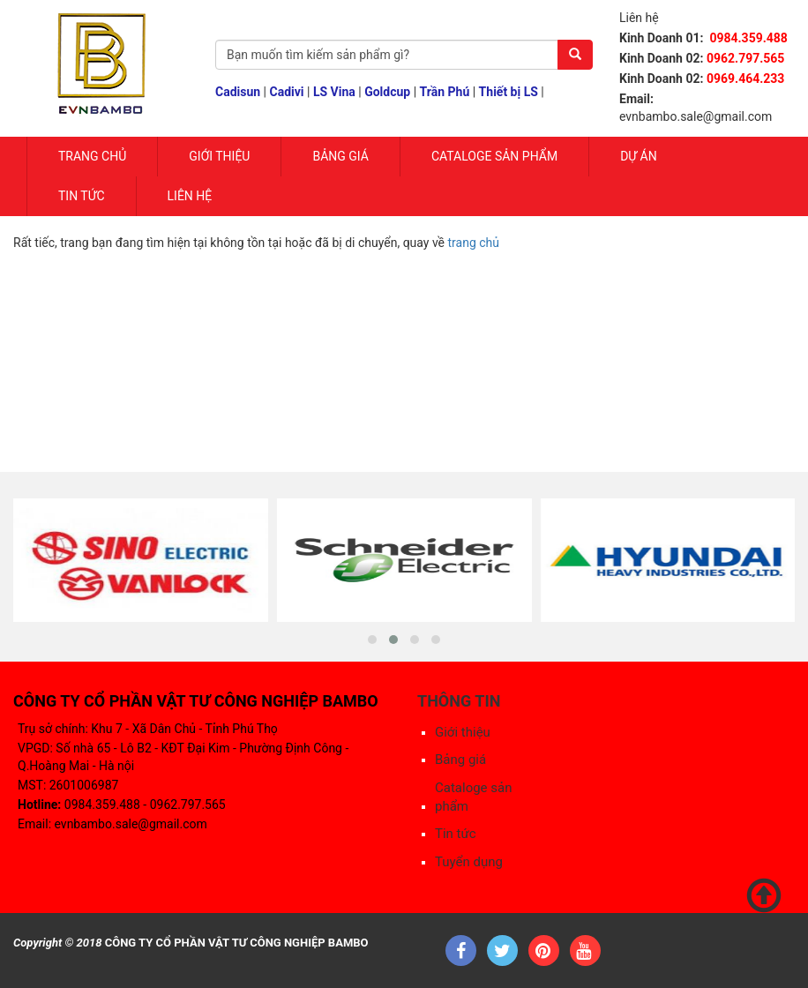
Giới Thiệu (219, 156)
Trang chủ (92, 156)
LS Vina (334, 92)
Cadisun (237, 92)
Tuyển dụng (469, 862)
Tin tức (81, 196)
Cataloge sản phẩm (494, 156)
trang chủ (474, 243)
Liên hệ (190, 196)
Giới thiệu (462, 732)
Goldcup (387, 92)
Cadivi (287, 92)
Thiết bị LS (508, 92)
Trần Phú (445, 92)
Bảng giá (340, 156)
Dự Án (638, 156)
